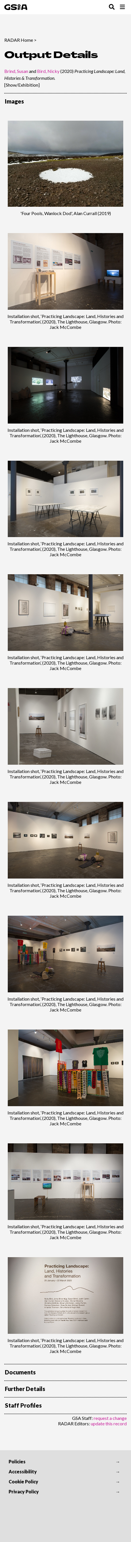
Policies (17, 1461)
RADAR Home (18, 40)
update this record (109, 1423)
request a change (110, 1418)
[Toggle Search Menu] (111, 7)
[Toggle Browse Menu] (122, 7)
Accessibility (23, 1471)
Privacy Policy (24, 1491)
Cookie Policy (23, 1481)
